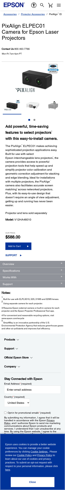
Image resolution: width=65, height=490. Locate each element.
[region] (32, 462)
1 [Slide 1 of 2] (29, 120)
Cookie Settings (39, 451)
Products (11, 340)
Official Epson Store (18, 358)
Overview (8, 264)
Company (12, 366)
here (7, 469)
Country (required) (14, 396)
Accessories (10, 14)
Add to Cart (14, 246)
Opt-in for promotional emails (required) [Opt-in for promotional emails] (29, 412)
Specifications (11, 270)
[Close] (32, 482)
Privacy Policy (44, 455)
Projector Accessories (33, 14)
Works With (9, 277)
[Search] (42, 5)
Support (11, 255)
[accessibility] (34, 5)
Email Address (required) (18, 383)
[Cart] (50, 5)
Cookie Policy (24, 455)
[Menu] (59, 5)
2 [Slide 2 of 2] (34, 120)
